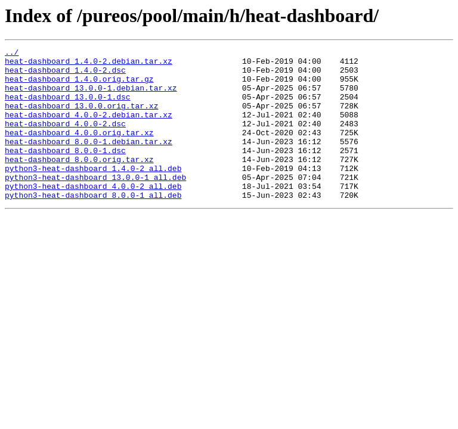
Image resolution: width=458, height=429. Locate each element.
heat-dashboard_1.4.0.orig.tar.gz (79, 85)
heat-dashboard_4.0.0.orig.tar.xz (79, 150)
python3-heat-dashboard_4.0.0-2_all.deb (93, 214)
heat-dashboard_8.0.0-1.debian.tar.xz (88, 161)
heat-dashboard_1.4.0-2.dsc (65, 75)
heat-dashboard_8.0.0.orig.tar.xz (79, 182)
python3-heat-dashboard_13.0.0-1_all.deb (95, 203)
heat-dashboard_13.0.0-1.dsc (68, 107)
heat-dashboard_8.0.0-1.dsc (65, 171)
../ (11, 53)
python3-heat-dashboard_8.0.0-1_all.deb (93, 225)
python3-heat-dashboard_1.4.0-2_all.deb (93, 193)
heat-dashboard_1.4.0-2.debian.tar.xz (88, 64)
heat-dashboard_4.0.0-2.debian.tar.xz (88, 128)
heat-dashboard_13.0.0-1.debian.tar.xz (91, 96)
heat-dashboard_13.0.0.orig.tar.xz (81, 118)
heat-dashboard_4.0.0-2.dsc (65, 139)
